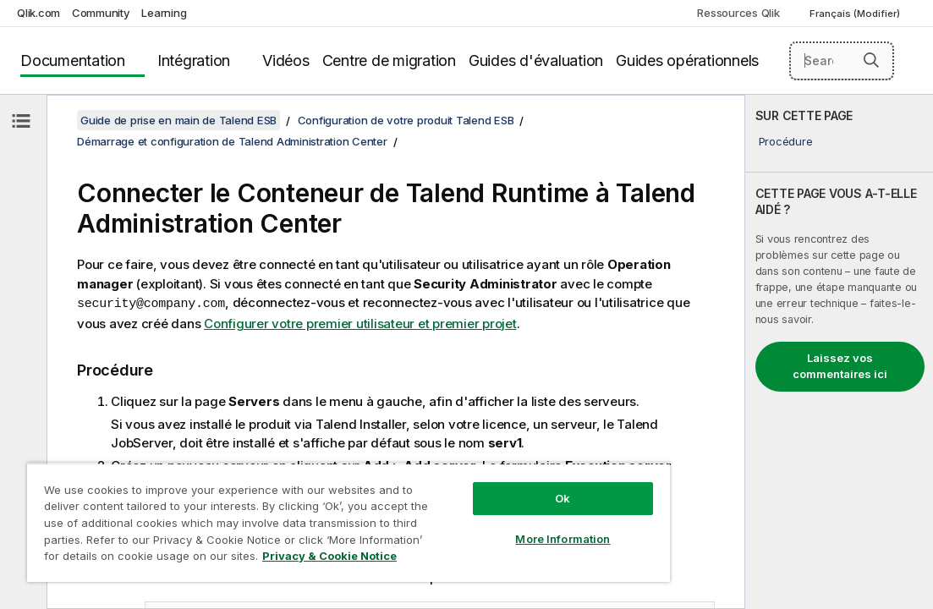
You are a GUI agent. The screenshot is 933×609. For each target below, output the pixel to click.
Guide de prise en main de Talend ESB (178, 120)
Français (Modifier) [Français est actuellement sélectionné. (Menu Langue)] (856, 13)
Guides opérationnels (687, 60)
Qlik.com (38, 12)
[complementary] (839, 352)
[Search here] (841, 61)
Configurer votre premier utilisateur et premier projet (360, 323)
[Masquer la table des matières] (21, 121)
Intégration (193, 60)
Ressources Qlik (738, 12)
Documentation (72, 60)
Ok (476, 468)
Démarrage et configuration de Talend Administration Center (232, 141)
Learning (163, 12)
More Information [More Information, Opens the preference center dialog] (477, 509)
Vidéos (286, 60)
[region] (297, 507)
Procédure (786, 141)
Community (101, 12)
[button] (871, 60)
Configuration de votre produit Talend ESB (406, 120)
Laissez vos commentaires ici (840, 366)
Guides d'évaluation (536, 60)
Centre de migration (389, 60)
